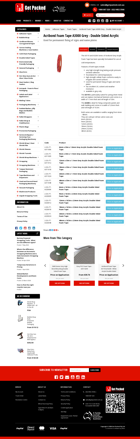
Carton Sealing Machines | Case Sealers (28, 49)
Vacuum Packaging (26, 188)
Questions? (101, 49)
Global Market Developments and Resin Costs (26, 276)
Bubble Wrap (24, 37)
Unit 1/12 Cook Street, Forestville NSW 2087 (92, 405)
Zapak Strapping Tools (28, 196)
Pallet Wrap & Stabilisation (24, 122)
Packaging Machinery (27, 105)
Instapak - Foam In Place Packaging (28, 89)
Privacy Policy (22, 221)
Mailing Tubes (24, 100)
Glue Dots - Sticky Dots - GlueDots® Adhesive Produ (32, 352)
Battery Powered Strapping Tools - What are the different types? (26, 240)
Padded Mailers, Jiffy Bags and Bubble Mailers (27, 110)
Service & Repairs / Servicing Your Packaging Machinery (27, 137)
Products (28, 20)
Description (84, 49)
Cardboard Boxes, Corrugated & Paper (27, 42)
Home (18, 20)
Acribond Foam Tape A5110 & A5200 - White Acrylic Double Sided (109, 268)
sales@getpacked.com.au (93, 400)
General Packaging (26, 68)
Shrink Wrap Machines (28, 157)
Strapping (23, 161)
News (48, 20)
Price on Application (114, 148)
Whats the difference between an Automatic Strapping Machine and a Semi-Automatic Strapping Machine (27, 253)
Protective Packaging (27, 131)
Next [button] (123, 265)
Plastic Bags (24, 127)
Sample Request (112, 49)
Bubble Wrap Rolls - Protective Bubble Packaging (31, 320)
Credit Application (67, 408)
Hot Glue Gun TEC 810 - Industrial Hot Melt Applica (31, 336)
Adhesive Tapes (25, 34)
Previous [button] (45, 265)
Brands (39, 20)
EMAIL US (104, 5)
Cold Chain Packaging (27, 54)
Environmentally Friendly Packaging (26, 63)
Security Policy (65, 404)
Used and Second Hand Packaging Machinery (28, 182)
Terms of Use (22, 216)
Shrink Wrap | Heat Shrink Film (26, 144)
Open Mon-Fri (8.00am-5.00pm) (45, 409)
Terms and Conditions (68, 392)
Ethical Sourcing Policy (45, 404)
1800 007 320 (89, 396)
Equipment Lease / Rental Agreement (69, 417)
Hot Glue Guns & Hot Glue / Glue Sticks (27, 77)
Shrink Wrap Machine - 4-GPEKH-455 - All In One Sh (32, 304)
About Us (57, 20)
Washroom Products (27, 192)
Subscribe (94, 370)
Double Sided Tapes (27, 58)
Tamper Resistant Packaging (26, 170)
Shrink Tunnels (25, 153)
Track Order (20, 396)
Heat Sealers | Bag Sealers (26, 83)
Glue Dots (23, 72)
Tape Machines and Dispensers (26, 176)
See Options (60, 283)
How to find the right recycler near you (25, 286)
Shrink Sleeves (25, 149)
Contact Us (68, 20)
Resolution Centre (21, 400)
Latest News (42, 396)
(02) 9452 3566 (90, 392)
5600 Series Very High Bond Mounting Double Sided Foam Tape (60, 268)
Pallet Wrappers (25, 117)
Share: (51, 230)
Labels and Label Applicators (25, 95)
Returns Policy (22, 212)
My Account (19, 392)
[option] (60, 265)
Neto (123, 428)
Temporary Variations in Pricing (26, 266)
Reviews (92, 49)
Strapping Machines (27, 165)
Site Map (63, 412)
